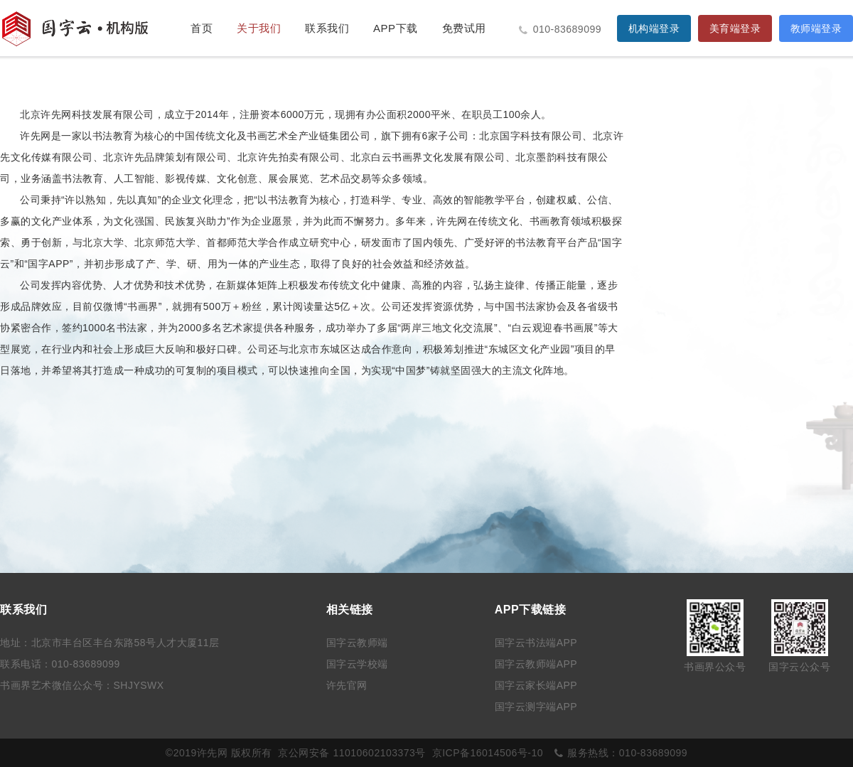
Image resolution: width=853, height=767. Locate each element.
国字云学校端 (357, 664)
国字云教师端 (357, 642)
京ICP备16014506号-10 (487, 752)
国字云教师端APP (536, 664)
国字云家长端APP (536, 685)
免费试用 (464, 28)
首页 (202, 28)
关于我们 (259, 28)
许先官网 (347, 685)
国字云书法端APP (536, 642)
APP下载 (395, 28)
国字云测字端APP (536, 706)
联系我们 (327, 28)
